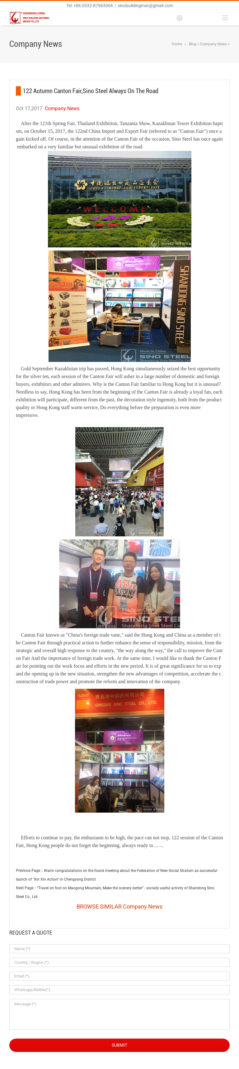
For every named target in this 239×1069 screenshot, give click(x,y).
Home (177, 44)
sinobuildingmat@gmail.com (145, 5)
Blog (192, 44)
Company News (213, 44)
